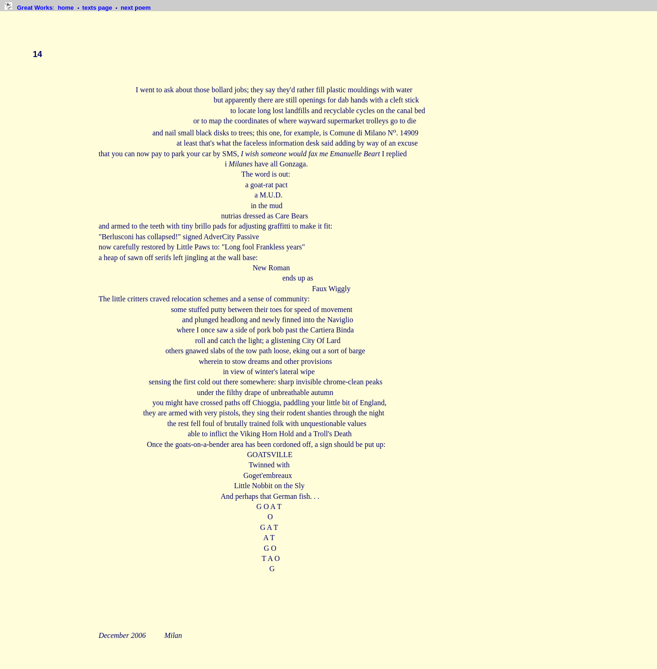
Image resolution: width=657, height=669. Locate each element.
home (66, 7)
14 (37, 54)
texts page (98, 7)
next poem (136, 7)
